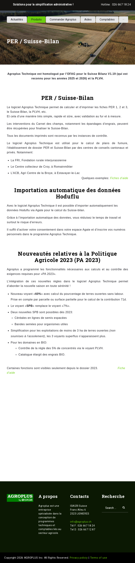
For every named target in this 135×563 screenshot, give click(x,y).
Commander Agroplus (63, 19)
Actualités (17, 19)
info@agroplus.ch (80, 521)
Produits (36, 19)
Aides (88, 19)
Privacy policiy (79, 557)
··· (123, 19)
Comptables (107, 19)
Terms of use (98, 557)
